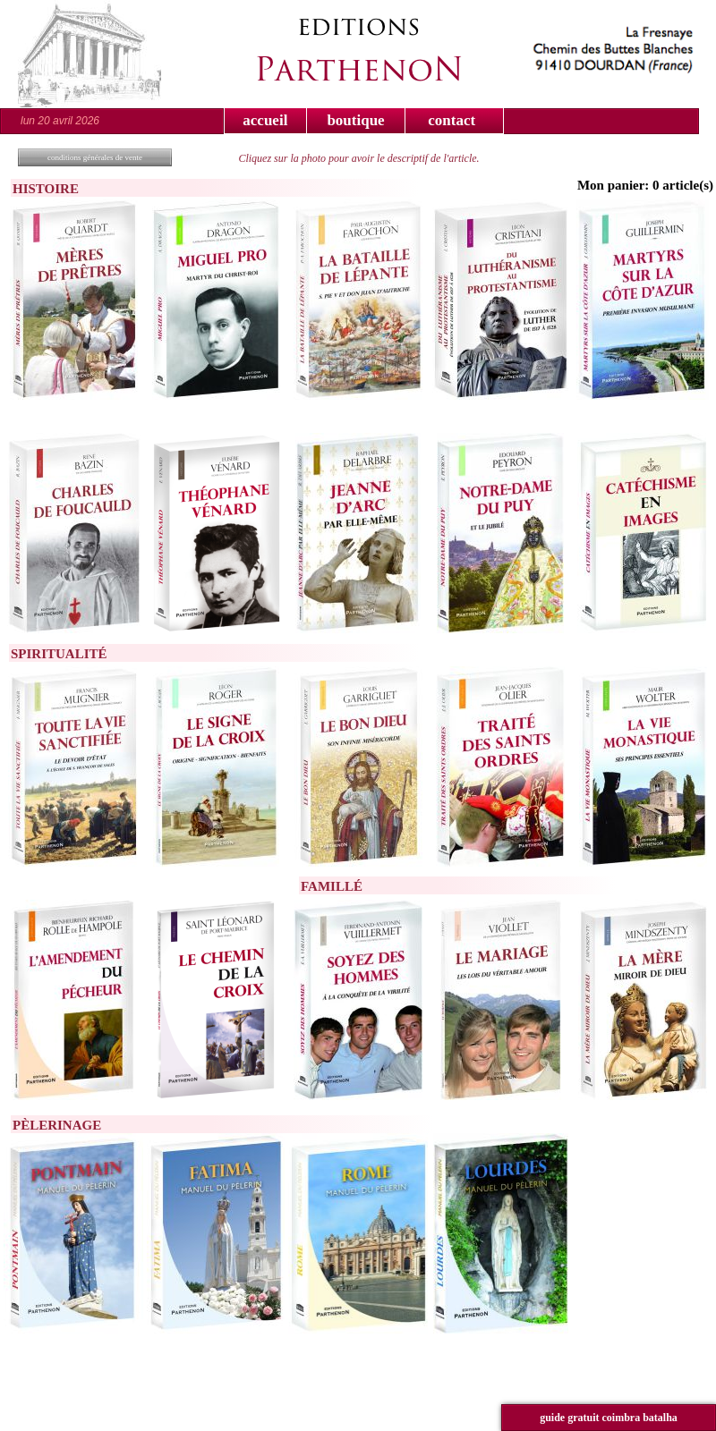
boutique (355, 120)
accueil (265, 120)
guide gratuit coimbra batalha (609, 1417)
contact (451, 120)
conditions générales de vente (94, 157)
